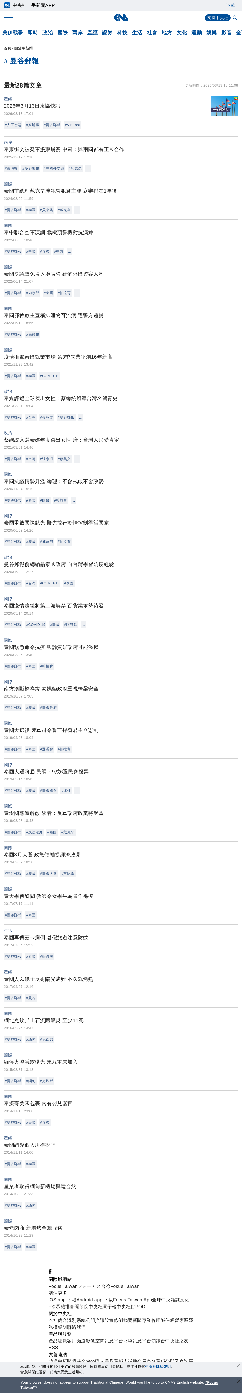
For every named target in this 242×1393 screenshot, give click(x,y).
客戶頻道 (76, 1340)
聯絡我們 (76, 1327)
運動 (196, 32)
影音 (226, 32)
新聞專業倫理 (147, 1320)
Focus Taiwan (63, 1286)
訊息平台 (114, 1340)
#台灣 (30, 417)
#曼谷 (30, 998)
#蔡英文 (46, 417)
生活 (137, 32)
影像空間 (95, 1340)
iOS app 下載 (63, 1299)
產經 (92, 32)
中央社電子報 (103, 1306)
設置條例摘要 (119, 1320)
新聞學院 (79, 1306)
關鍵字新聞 (23, 48)
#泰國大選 (48, 874)
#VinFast (72, 125)
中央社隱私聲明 (158, 1367)
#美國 (30, 1122)
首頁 (7, 48)
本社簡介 (58, 1320)
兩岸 (77, 32)
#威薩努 (46, 542)
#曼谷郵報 (52, 125)
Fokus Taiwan (125, 1286)
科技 (122, 32)
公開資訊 (95, 1320)
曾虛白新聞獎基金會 (70, 1361)
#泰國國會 (48, 791)
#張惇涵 (46, 459)
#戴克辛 (64, 210)
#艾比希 (68, 874)
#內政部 (32, 293)
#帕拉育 (64, 293)
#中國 (30, 251)
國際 (62, 32)
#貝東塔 (46, 210)
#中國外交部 (54, 168)
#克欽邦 (46, 1039)
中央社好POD (131, 1306)
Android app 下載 (95, 1299)
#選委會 (46, 749)
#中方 (58, 251)
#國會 (45, 500)
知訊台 (158, 1340)
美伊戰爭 (12, 32)
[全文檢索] (235, 18)
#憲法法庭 (34, 832)
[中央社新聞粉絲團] (50, 1272)
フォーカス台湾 (94, 1286)
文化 (182, 32)
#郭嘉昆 (75, 168)
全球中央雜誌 (166, 1299)
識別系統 (76, 1320)
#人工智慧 (13, 125)
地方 (167, 32)
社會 (152, 32)
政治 (47, 32)
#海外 (66, 791)
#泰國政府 (48, 708)
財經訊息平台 (137, 1340)
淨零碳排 (60, 1306)
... (88, 168)
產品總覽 (58, 1340)
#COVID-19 (50, 376)
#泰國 (30, 210)
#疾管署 (46, 956)
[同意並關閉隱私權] (239, 1366)
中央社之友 (177, 1340)
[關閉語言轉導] (239, 1381)
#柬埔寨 (32, 125)
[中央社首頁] (121, 18)
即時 (33, 32)
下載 (230, 5)
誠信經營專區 (175, 1320)
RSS (53, 1347)
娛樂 (211, 32)
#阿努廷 (70, 625)
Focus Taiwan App (132, 1299)
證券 (107, 32)
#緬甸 (30, 1039)
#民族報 (32, 334)
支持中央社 (217, 18)
